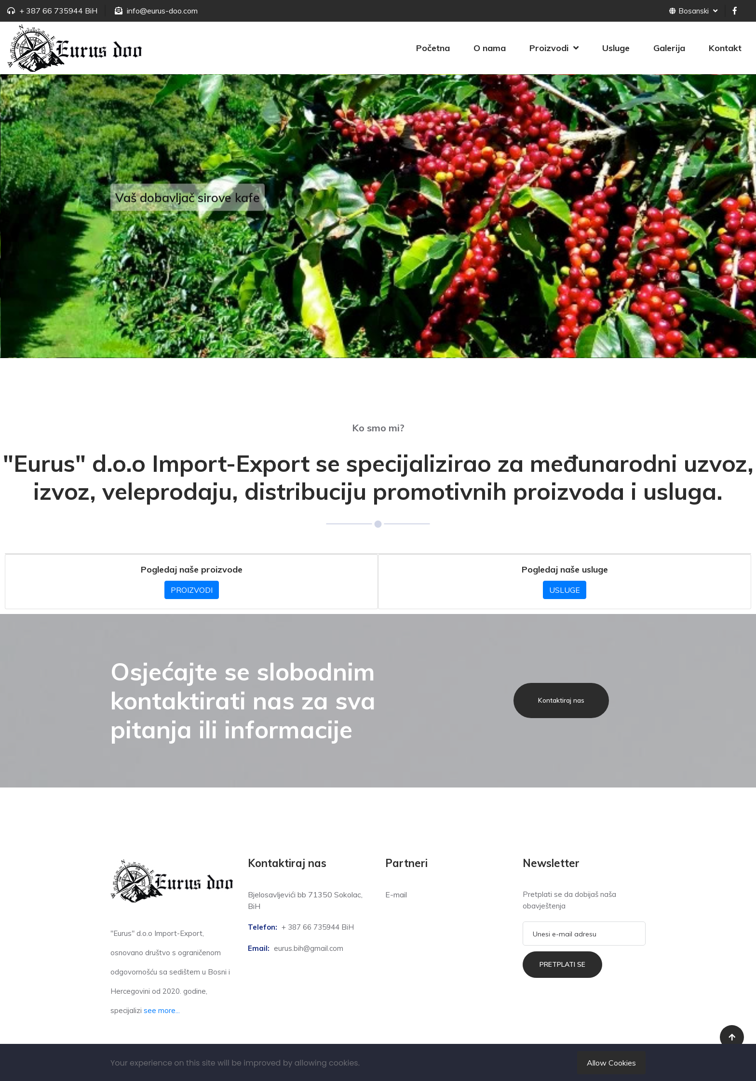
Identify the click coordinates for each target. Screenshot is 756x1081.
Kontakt (725, 47)
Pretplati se (562, 964)
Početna (433, 47)
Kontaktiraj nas (561, 700)
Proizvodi (548, 47)
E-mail (396, 894)
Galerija (669, 47)
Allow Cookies (611, 1063)
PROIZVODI (192, 590)
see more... (162, 1010)
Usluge (616, 47)
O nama (489, 47)
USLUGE (564, 590)
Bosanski (693, 10)
